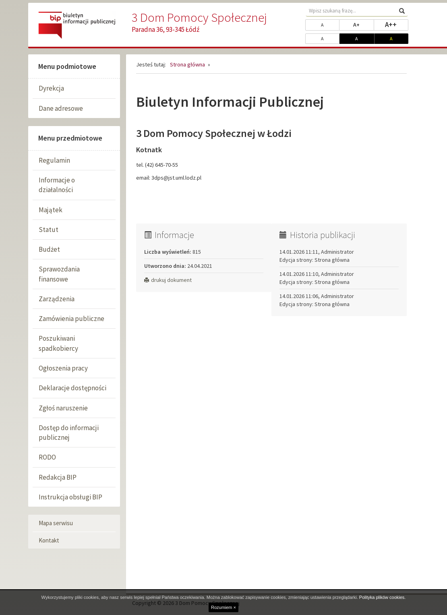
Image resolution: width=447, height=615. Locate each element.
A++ (396, 24)
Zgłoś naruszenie (63, 408)
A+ (363, 24)
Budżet (49, 249)
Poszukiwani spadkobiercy (58, 343)
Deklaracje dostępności (72, 387)
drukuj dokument (168, 280)
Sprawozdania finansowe (59, 274)
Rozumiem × (223, 607)
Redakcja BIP (58, 477)
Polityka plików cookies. (382, 597)
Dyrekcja (51, 88)
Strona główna (187, 64)
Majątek (50, 209)
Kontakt (49, 540)
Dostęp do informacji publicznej (69, 432)
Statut (48, 229)
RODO (47, 457)
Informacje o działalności (57, 185)
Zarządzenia (56, 298)
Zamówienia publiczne (71, 318)
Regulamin (54, 160)
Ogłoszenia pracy (63, 368)
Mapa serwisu (56, 523)
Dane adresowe (61, 108)
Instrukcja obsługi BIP (70, 497)
